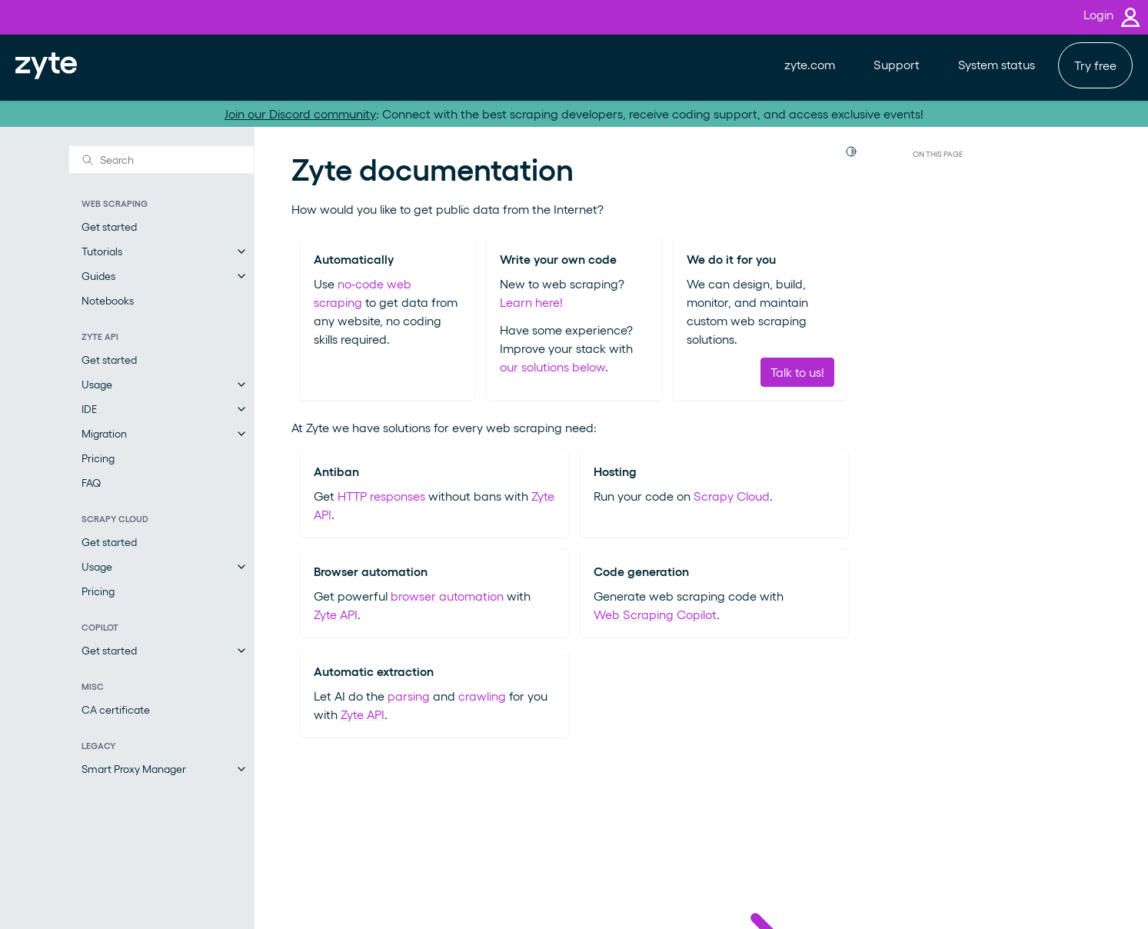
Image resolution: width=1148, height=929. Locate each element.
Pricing (98, 457)
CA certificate (116, 709)
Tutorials (102, 251)
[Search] (161, 159)
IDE (89, 408)
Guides (98, 275)
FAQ (91, 482)
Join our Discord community (300, 113)
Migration (104, 433)
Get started (109, 226)
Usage (97, 384)
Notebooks (108, 300)
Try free (1095, 65)
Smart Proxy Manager (134, 768)
